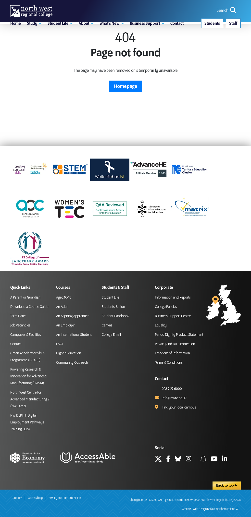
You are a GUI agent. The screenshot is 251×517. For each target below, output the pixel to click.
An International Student (74, 335)
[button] (34, 43)
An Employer (65, 325)
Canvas (107, 325)
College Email (111, 335)
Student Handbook (115, 316)
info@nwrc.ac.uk (174, 398)
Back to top (226, 485)
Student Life (110, 298)
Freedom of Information (172, 353)
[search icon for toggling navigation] (226, 18)
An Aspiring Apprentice (72, 316)
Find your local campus (179, 407)
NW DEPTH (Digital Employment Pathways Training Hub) (27, 422)
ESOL (60, 344)
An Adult (62, 307)
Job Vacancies (20, 325)
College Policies (166, 307)
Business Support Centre (173, 316)
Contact (16, 344)
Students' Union (113, 307)
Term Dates (18, 316)
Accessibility (35, 498)
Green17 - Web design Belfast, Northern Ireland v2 (210, 509)
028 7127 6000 (172, 389)
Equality (161, 325)
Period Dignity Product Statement (179, 335)
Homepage (125, 111)
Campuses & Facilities (25, 335)
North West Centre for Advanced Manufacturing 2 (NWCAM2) (29, 399)
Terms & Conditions (169, 363)
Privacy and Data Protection (175, 344)
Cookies (17, 498)
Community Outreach (72, 363)
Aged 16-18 (63, 298)
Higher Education (68, 353)
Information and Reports (173, 298)
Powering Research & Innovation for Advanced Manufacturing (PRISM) (28, 376)
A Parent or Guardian (25, 298)
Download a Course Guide (29, 307)
